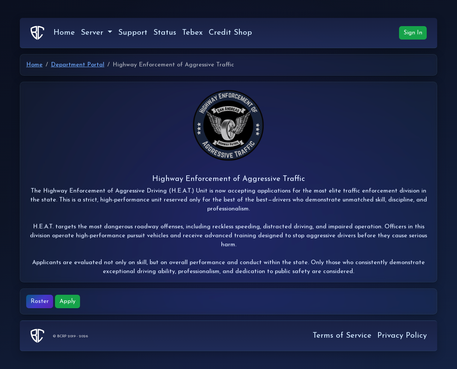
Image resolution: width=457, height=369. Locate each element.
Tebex (192, 33)
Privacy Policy (402, 336)
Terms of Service (342, 336)
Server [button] (93, 33)
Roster (40, 301)
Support (132, 33)
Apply (67, 301)
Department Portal (77, 65)
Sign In (413, 33)
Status (164, 33)
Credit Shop (230, 33)
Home (64, 33)
